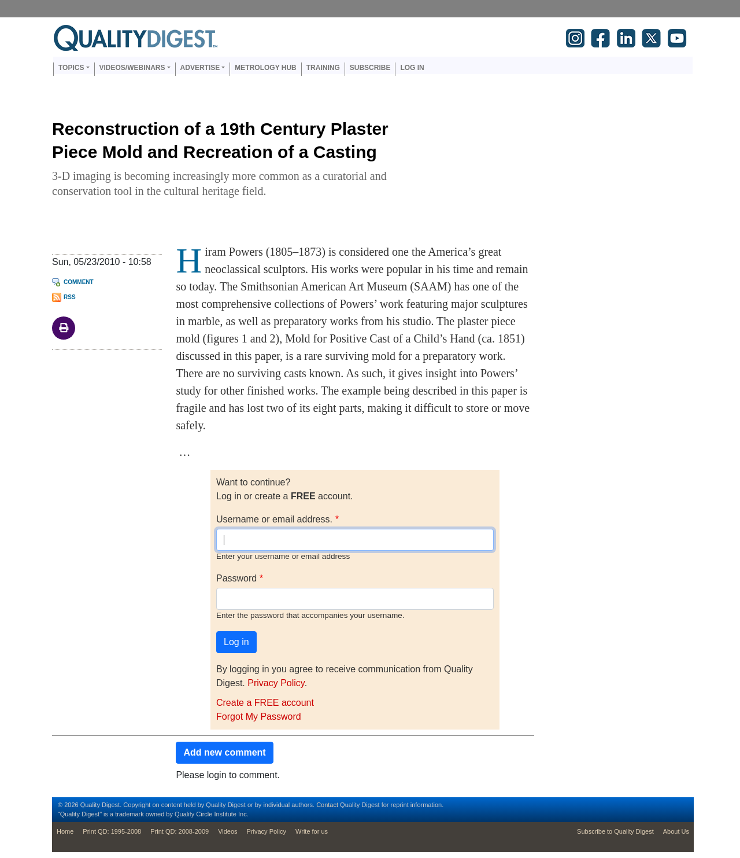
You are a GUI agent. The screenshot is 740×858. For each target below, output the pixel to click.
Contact (327, 804)
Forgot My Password (258, 716)
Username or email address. (274, 519)
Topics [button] (71, 68)
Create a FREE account (265, 703)
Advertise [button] (200, 68)
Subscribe (370, 68)
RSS (70, 297)
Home (65, 831)
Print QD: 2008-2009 (179, 831)
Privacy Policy (275, 683)
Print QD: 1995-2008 (112, 831)
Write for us (311, 831)
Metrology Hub (265, 68)
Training (323, 68)
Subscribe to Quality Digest (615, 831)
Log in (412, 68)
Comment (79, 282)
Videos (227, 831)
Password (236, 578)
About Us (676, 831)
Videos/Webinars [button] (132, 68)
